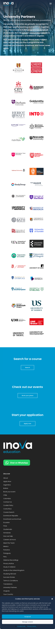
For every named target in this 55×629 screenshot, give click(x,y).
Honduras (7, 533)
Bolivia (5, 488)
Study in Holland (9, 567)
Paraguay (7, 553)
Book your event (9, 492)
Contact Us (7, 502)
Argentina (7, 485)
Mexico (5, 546)
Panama (6, 550)
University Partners (10, 587)
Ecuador (6, 522)
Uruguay (6, 591)
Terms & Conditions (10, 581)
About (5, 478)
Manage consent (27, 622)
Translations (7, 584)
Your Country (8, 594)
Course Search (8, 512)
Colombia (7, 498)
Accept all (27, 616)
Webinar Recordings (10, 560)
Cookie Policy (21, 626)
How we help (8, 536)
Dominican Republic (10, 516)
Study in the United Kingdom (13, 570)
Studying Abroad (9, 574)
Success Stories (9, 577)
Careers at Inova (9, 539)
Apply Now (7, 481)
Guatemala (7, 529)
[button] (52, 599)
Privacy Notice (32, 626)
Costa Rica (7, 509)
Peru (5, 557)
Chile (5, 495)
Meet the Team (9, 543)
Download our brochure (12, 519)
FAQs (5, 526)
